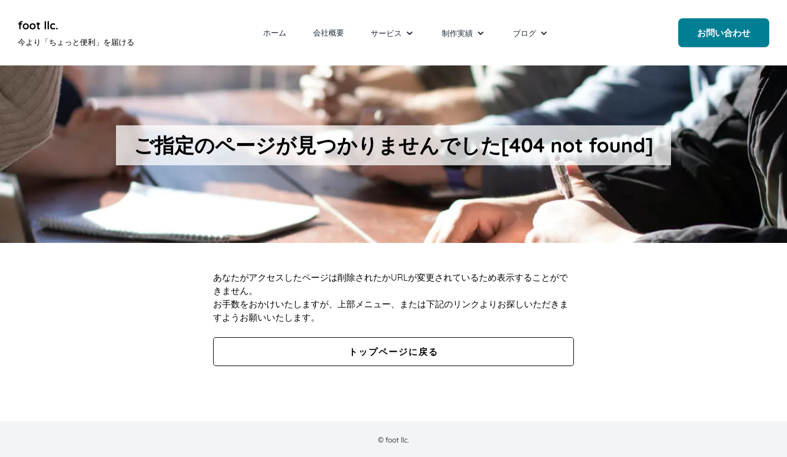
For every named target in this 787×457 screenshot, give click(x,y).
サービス (393, 33)
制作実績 (464, 33)
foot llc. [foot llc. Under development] (38, 25)
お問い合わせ (723, 32)
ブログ (531, 33)
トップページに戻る (393, 351)
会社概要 (328, 33)
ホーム (274, 33)
